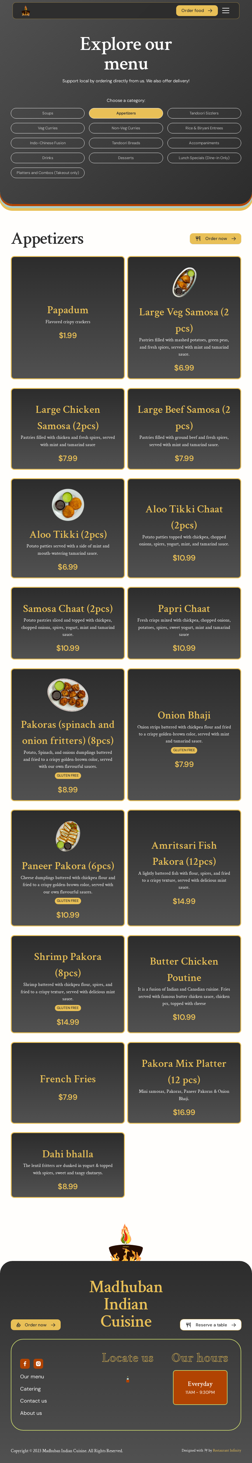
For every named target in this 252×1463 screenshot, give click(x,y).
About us (31, 1414)
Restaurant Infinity (227, 1452)
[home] (26, 10)
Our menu (32, 1378)
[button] (225, 11)
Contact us (33, 1402)
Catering (30, 1390)
